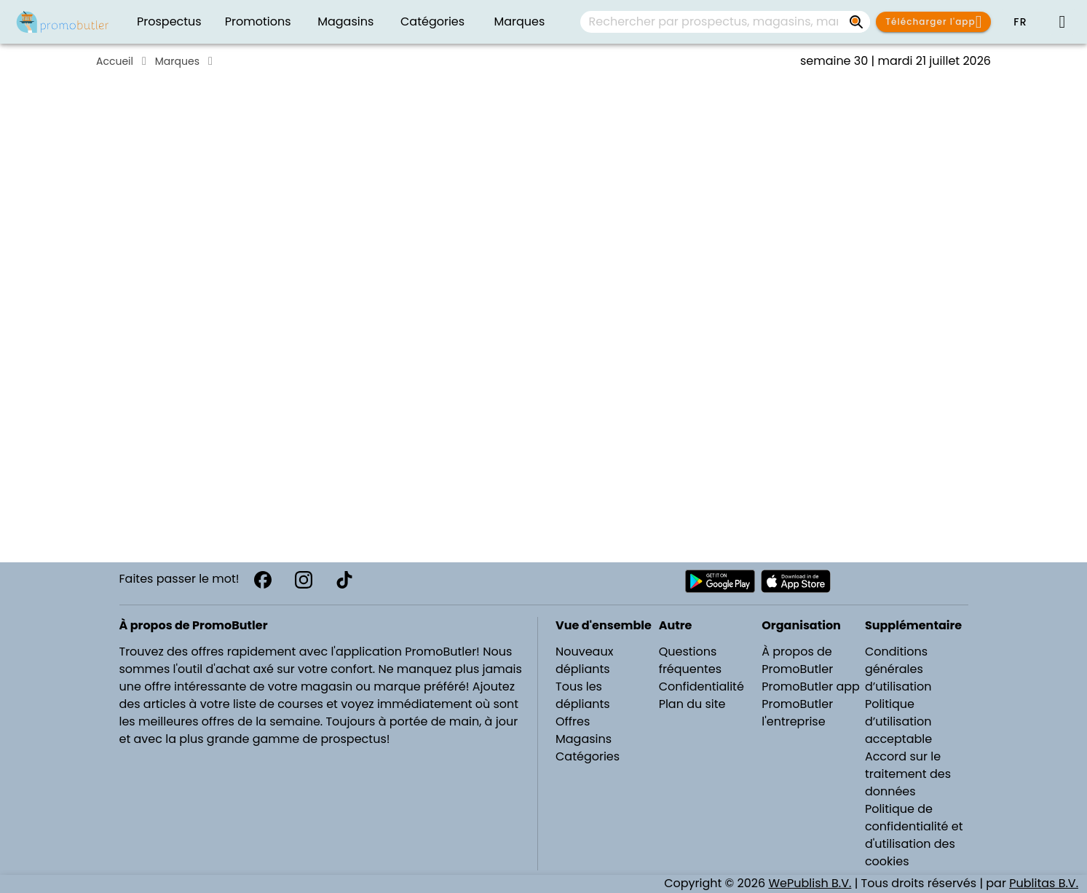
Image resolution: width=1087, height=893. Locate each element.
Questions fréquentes (690, 660)
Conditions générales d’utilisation (898, 669)
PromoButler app (811, 686)
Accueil (114, 61)
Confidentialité (701, 686)
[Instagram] (303, 580)
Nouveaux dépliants (584, 660)
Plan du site (692, 704)
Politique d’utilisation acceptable (898, 721)
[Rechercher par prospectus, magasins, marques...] (857, 22)
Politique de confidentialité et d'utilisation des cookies (914, 835)
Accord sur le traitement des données (908, 774)
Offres (573, 721)
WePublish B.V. (809, 883)
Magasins (584, 739)
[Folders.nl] (63, 22)
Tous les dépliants (583, 695)
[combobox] (725, 22)
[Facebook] (262, 580)
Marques (177, 61)
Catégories (588, 756)
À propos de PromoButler (797, 660)
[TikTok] (344, 580)
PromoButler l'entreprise (797, 713)
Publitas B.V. (1043, 883)
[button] (1020, 22)
